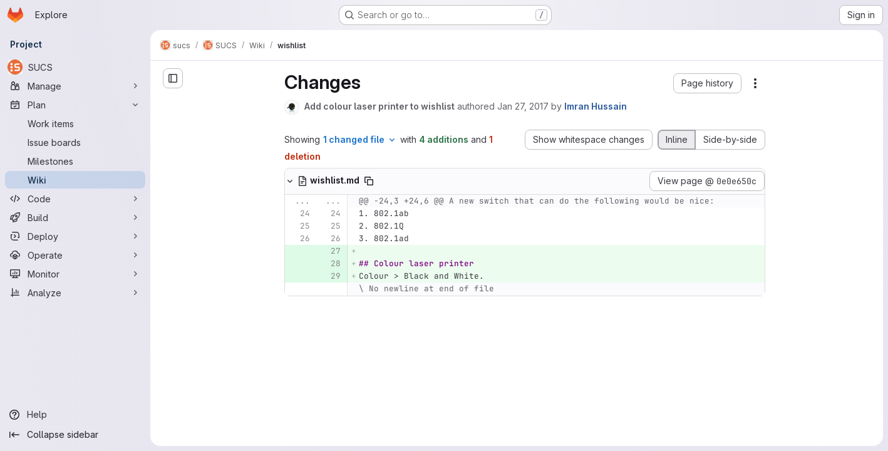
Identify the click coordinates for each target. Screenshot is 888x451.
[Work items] (75, 123)
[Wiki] (75, 180)
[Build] (75, 217)
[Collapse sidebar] (75, 434)
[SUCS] (75, 67)
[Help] (75, 414)
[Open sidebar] (173, 78)
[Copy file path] (368, 181)
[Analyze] (75, 292)
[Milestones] (75, 161)
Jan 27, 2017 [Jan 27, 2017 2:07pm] (523, 106)
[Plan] (75, 104)
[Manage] (75, 86)
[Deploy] (75, 236)
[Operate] (75, 255)
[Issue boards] (75, 142)
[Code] (75, 198)
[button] (707, 83)
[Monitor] (75, 274)
